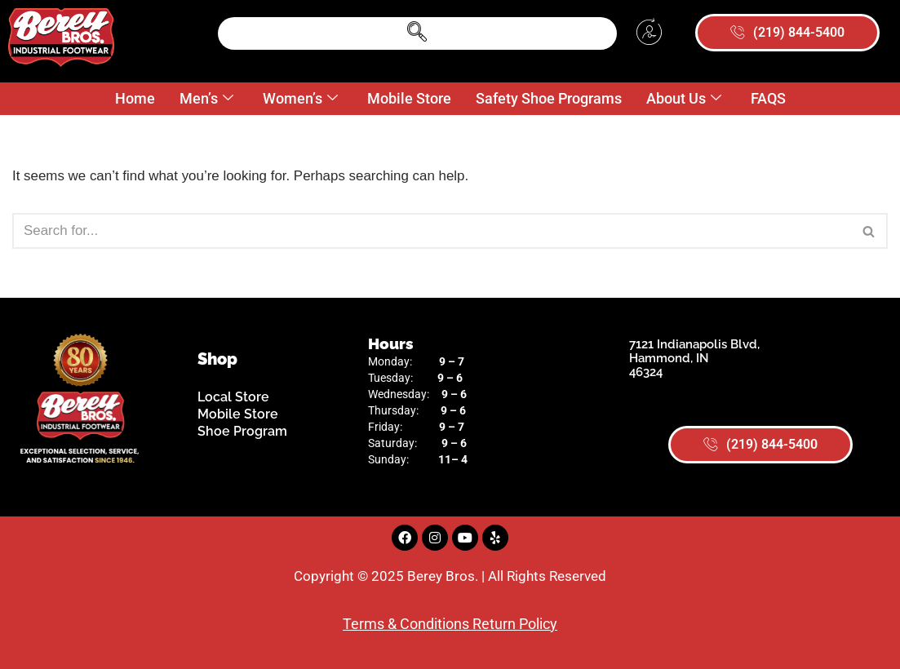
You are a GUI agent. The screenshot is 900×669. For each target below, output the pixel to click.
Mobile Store (409, 98)
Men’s (206, 99)
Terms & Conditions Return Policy (450, 623)
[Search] (431, 231)
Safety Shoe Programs (549, 98)
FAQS (768, 98)
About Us (683, 99)
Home (135, 98)
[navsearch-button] (418, 33)
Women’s (300, 99)
